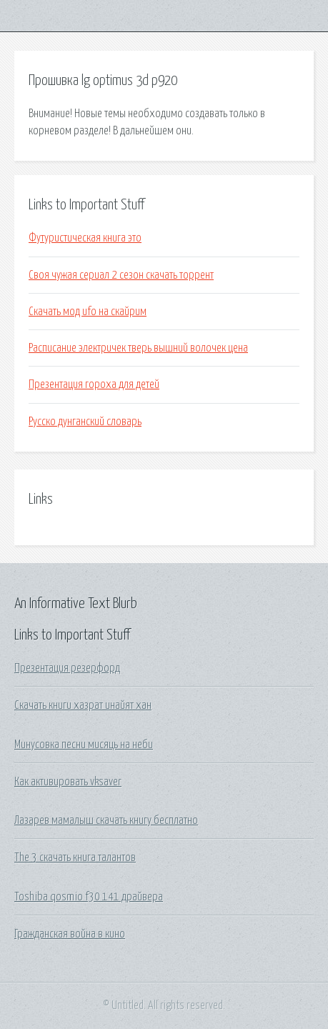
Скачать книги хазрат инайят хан (82, 705)
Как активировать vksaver (67, 781)
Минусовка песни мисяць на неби (83, 744)
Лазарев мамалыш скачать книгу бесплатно (106, 820)
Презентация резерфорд (67, 668)
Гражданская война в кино (69, 934)
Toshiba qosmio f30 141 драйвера (88, 897)
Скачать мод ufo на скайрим (87, 311)
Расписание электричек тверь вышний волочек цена (138, 348)
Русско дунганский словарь (85, 421)
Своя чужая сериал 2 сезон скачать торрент (121, 275)
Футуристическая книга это (85, 238)
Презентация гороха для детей (94, 384)
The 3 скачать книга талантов (75, 857)
